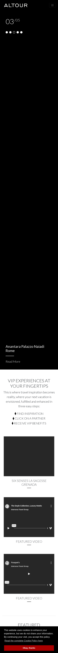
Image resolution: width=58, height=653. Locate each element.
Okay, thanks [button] (29, 648)
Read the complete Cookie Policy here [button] (23, 641)
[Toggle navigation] (52, 5)
